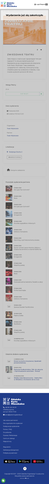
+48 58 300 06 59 (9, 407)
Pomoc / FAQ (7, 429)
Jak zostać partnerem (10, 420)
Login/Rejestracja (41, 4)
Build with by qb (24, 478)
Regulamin (7, 447)
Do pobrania (7, 432)
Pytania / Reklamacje (10, 435)
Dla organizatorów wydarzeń (13, 423)
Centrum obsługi (9, 438)
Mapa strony (7, 441)
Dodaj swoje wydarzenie (11, 426)
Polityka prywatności (10, 453)
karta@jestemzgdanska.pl (12, 415)
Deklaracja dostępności (11, 450)
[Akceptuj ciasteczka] (3, 480)
